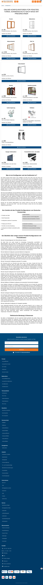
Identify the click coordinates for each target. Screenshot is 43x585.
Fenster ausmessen (5, 527)
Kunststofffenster (5, 361)
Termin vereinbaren (6, 563)
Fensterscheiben (5, 473)
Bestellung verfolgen (6, 505)
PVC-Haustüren (5, 415)
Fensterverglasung (5, 462)
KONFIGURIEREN (11, 36)
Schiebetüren (4, 393)
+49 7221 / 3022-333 (6, 548)
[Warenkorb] (40, 2)
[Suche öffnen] (35, 2)
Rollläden (4, 422)
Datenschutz (4, 498)
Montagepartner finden (6, 507)
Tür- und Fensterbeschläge (7, 465)
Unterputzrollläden (5, 435)
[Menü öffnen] (33, 2)
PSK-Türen (4, 395)
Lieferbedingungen (5, 513)
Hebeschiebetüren (5, 398)
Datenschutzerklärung (26, 352)
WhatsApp (4, 553)
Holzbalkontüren (5, 386)
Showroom (5, 561)
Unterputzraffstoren (5, 433)
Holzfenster (4, 369)
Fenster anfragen (6, 558)
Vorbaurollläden (5, 441)
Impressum (4, 490)
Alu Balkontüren (5, 383)
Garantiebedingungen (6, 518)
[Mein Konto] (38, 2)
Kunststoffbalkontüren (6, 378)
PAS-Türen (4, 403)
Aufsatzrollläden (5, 430)
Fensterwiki (4, 541)
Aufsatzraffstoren (5, 427)
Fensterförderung (5, 530)
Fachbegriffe (4, 538)
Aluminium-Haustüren (6, 410)
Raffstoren (4, 425)
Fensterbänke (4, 470)
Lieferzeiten (4, 510)
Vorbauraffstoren (5, 438)
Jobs (3, 485)
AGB (3, 493)
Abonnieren (21, 349)
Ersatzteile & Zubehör (6, 454)
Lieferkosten (4, 515)
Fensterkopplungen (5, 475)
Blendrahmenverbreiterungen (7, 467)
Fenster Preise (5, 533)
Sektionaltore (4, 447)
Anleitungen (4, 535)
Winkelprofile (4, 459)
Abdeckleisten (4, 457)
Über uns (3, 482)
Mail (3, 555)
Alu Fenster (4, 366)
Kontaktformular (5, 566)
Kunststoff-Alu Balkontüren (7, 381)
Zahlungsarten (4, 521)
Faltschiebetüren (5, 401)
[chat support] (41, 568)
